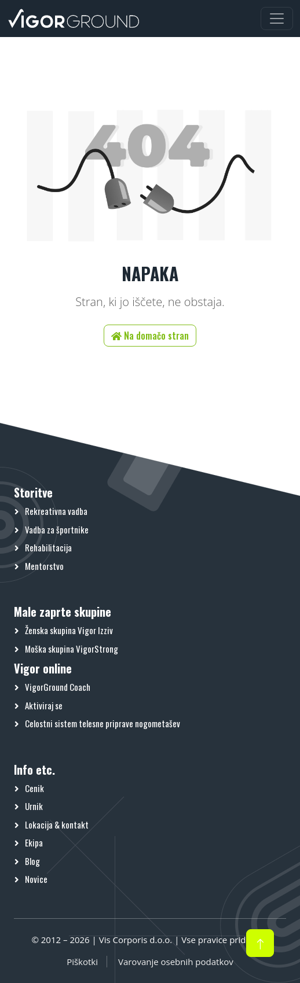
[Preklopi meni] (277, 18)
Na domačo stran (150, 336)
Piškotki (82, 961)
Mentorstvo (44, 565)
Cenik (34, 788)
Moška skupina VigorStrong (71, 648)
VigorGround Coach (57, 686)
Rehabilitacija (48, 547)
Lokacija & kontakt (57, 824)
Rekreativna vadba (56, 511)
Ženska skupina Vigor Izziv (69, 630)
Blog (32, 861)
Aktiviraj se (44, 705)
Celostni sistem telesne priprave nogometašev (102, 723)
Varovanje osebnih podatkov (175, 961)
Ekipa (34, 842)
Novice (36, 878)
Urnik (34, 806)
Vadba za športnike (57, 529)
